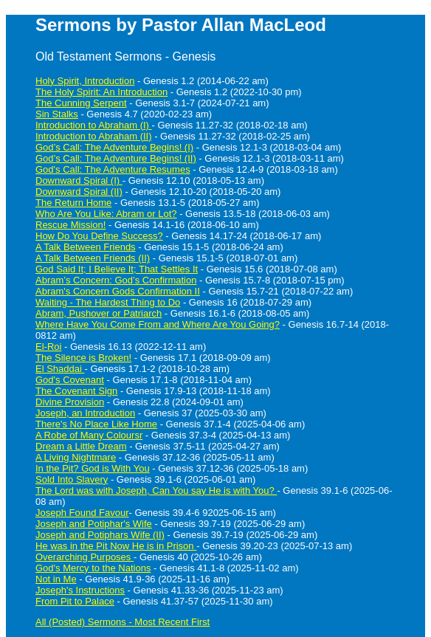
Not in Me (56, 579)
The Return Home (73, 202)
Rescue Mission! (70, 224)
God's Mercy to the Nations (93, 568)
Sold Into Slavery (71, 479)
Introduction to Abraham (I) (93, 125)
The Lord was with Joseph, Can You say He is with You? (156, 490)
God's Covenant (69, 379)
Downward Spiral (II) (79, 191)
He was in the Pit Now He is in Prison (115, 545)
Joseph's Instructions (80, 590)
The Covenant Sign (76, 390)
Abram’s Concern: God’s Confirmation (115, 280)
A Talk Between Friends (85, 246)
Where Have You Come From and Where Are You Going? (157, 324)
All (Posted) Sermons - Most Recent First (122, 621)
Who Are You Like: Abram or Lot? (106, 213)
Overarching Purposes (84, 556)
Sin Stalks (56, 114)
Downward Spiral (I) (79, 180)
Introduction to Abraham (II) (93, 136)
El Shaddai (60, 368)
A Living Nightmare (75, 457)
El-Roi (48, 346)
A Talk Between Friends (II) (92, 258)
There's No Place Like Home (96, 424)
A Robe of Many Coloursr (88, 435)
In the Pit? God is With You (92, 468)
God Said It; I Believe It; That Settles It (116, 269)
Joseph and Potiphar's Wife (93, 523)
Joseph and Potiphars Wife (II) (100, 534)
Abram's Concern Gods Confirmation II (117, 291)
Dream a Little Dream (81, 446)
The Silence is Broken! (83, 357)
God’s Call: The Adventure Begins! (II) (115, 158)
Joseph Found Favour (81, 512)
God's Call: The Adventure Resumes (112, 169)
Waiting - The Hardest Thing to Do (107, 302)
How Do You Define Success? (99, 235)
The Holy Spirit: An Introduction (101, 91)
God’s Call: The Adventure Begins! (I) (114, 147)
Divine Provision (69, 401)
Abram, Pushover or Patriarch (98, 313)
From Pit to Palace (74, 601)
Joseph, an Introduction (85, 413)
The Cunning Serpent (81, 103)
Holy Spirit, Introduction (84, 80)
